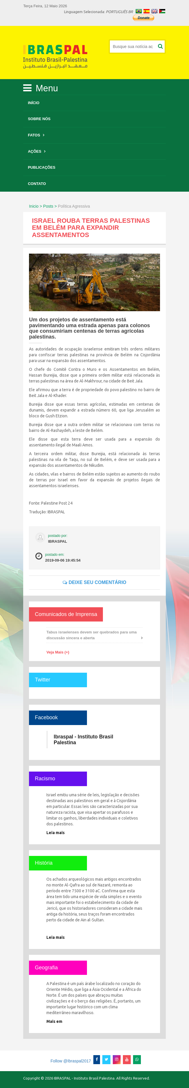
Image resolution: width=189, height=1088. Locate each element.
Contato (37, 183)
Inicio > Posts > (43, 206)
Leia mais (55, 832)
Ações (34, 151)
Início (33, 103)
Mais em (54, 1021)
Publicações (41, 167)
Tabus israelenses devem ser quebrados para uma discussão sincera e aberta (91, 635)
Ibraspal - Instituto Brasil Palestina (83, 739)
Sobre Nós (39, 119)
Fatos (34, 135)
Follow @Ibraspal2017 (70, 1061)
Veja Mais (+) (57, 652)
